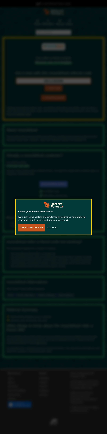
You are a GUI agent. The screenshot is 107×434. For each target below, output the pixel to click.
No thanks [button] (52, 227)
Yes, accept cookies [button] (31, 228)
